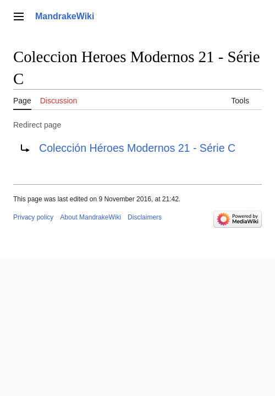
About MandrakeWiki (90, 217)
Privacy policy (33, 217)
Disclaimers (145, 217)
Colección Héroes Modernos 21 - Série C (137, 148)
